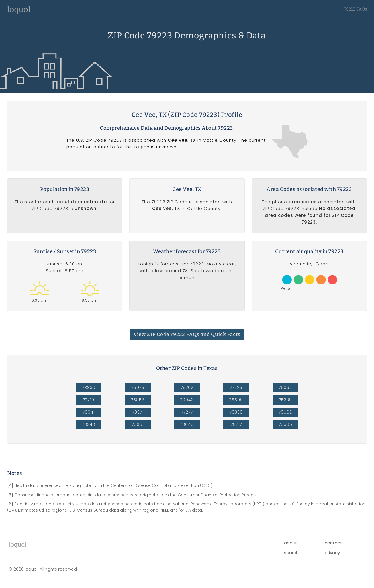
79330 (236, 412)
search (291, 553)
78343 (88, 424)
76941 (89, 412)
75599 (236, 400)
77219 (88, 400)
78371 (138, 412)
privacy (332, 553)
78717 (236, 424)
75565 (285, 424)
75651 (138, 424)
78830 (88, 387)
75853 (137, 400)
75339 (285, 400)
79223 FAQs (355, 9)
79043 (187, 400)
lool (17, 544)
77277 (187, 412)
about (290, 543)
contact (333, 543)
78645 (187, 424)
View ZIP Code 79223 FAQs (187, 334)
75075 (137, 387)
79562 (285, 412)
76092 (285, 387)
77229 (236, 387)
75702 (187, 387)
